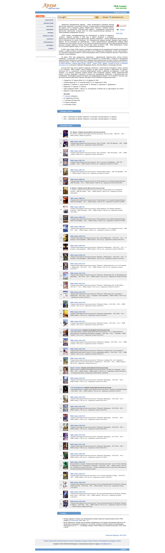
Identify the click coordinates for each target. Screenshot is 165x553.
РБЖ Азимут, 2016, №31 (77, 416)
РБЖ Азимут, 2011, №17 (77, 283)
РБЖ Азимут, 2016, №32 (77, 425)
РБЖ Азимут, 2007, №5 (77, 170)
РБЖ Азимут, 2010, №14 (77, 255)
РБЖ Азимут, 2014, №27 (77, 378)
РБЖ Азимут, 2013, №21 (77, 321)
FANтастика (74, 520)
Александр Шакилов (76, 387)
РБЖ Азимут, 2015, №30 (77, 406)
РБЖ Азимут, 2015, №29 (77, 397)
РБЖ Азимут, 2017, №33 (77, 435)
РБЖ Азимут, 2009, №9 (77, 207)
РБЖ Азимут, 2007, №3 (77, 151)
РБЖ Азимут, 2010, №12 (77, 236)
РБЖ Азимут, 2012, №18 (77, 292)
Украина (120, 29)
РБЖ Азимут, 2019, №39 (77, 492)
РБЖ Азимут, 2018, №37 (77, 474)
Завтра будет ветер (79, 63)
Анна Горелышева (76, 330)
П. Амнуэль (67, 96)
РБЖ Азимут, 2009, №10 (77, 217)
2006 (117, 33)
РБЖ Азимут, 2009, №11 (77, 226)
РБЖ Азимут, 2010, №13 (77, 245)
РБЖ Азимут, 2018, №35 (77, 454)
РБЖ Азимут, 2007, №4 (77, 160)
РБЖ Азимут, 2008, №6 (77, 179)
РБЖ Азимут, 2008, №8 (77, 198)
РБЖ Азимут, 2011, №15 (77, 263)
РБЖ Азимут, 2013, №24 (77, 349)
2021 (121, 33)
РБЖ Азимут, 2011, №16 (77, 273)
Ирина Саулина (75, 368)
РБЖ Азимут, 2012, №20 (77, 312)
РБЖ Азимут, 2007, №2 (77, 141)
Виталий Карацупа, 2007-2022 (116, 535)
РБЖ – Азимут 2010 (94, 63)
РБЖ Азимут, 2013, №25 (77, 358)
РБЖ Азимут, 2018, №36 (77, 462)
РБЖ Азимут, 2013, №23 (77, 340)
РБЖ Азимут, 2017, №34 (77, 444)
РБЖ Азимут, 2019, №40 (77, 501)
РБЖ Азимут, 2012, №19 (77, 302)
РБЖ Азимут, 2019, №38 (77, 482)
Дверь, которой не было (111, 63)
